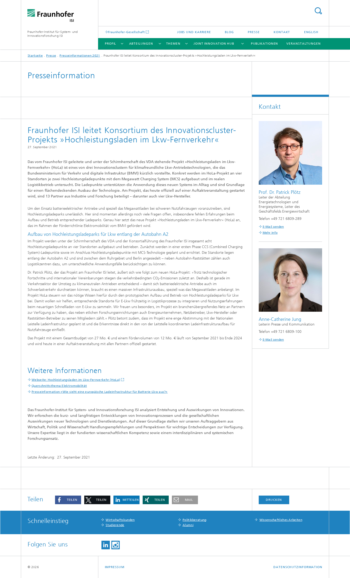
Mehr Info (270, 232)
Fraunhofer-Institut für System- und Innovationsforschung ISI (52, 34)
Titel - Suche (318, 11)
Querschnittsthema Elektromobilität (59, 386)
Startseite (35, 55)
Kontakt (282, 32)
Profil (110, 43)
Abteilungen (141, 43)
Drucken (274, 500)
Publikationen (264, 43)
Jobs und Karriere (194, 32)
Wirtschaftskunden (120, 520)
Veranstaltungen (303, 43)
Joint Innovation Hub (214, 43)
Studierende (115, 525)
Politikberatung (195, 520)
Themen (173, 43)
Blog (229, 32)
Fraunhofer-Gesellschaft (126, 32)
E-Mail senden (273, 226)
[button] (68, 500)
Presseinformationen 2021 (79, 55)
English (311, 32)
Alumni (188, 525)
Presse (254, 32)
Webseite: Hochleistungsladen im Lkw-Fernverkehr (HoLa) (76, 380)
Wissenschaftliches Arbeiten (281, 520)
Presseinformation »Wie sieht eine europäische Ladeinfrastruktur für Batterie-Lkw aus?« (100, 392)
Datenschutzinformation (297, 567)
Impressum (114, 567)
